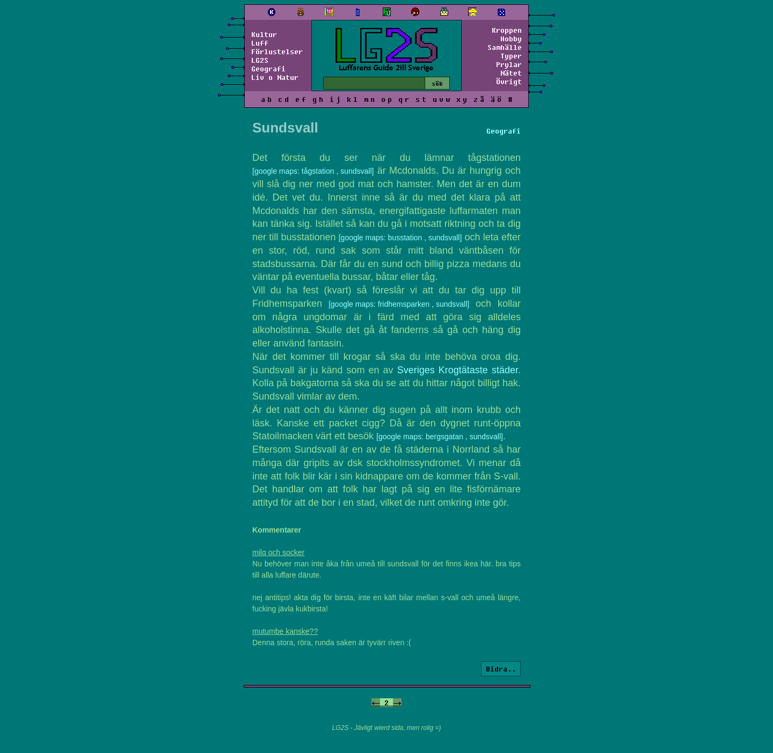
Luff (259, 43)
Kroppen (507, 30)
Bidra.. (501, 669)
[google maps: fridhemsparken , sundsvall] (399, 304)
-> (397, 702)
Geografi (268, 68)
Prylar (509, 64)
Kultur (264, 34)
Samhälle (504, 47)
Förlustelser (277, 51)
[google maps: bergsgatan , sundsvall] (439, 436)
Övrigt (509, 81)
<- (375, 702)
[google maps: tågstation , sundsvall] (313, 171)
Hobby (511, 38)
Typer (511, 55)
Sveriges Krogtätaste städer (457, 370)
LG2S (259, 60)
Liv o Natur (274, 77)
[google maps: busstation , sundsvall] (400, 237)
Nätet (511, 73)
